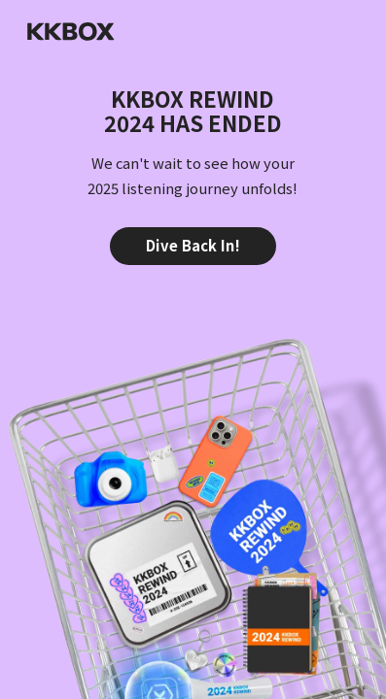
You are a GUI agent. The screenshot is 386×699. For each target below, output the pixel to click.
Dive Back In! (193, 245)
